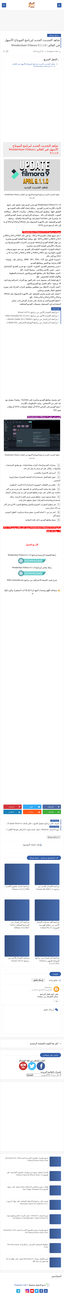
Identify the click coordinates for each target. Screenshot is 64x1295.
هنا (53, 1043)
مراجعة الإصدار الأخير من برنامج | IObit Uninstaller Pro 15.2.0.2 (31, 316)
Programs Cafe (20, 1285)
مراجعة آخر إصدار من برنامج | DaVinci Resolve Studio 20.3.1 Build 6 (31, 319)
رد (56, 1001)
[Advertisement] (32, 104)
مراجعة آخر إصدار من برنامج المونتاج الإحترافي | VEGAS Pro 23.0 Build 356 (31, 323)
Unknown (48, 987)
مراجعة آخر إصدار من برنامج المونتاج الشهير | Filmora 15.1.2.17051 (47, 960)
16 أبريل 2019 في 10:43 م (42, 990)
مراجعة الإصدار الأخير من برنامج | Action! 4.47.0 (38, 312)
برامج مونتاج (54, 35)
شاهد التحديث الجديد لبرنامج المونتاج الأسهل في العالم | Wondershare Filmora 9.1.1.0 (33, 65)
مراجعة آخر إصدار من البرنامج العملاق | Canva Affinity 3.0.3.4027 (19, 925)
